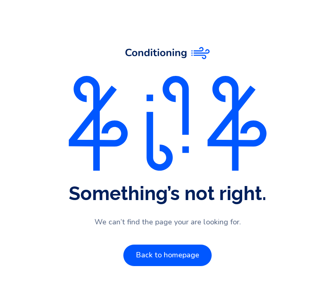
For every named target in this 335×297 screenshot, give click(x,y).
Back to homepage (167, 255)
